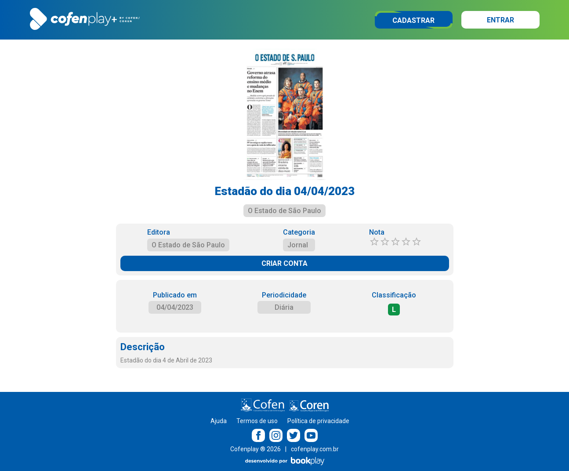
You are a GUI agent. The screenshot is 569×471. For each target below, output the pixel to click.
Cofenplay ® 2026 (255, 449)
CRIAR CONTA (284, 263)
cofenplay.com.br (315, 449)
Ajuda (218, 420)
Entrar (500, 20)
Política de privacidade (318, 420)
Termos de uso (257, 420)
